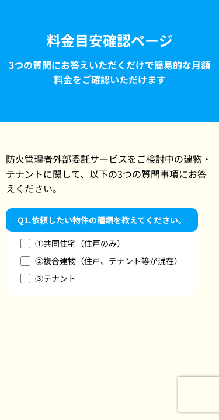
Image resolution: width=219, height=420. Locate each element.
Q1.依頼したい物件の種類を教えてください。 (102, 220)
